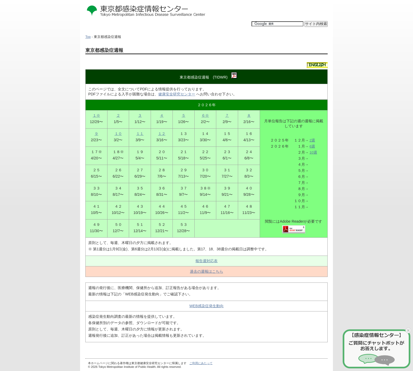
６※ (205, 115)
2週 (312, 140)
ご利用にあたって (201, 363)
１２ (161, 133)
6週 (312, 146)
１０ (118, 133)
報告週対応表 (206, 261)
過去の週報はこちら (206, 271)
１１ (140, 133)
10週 (313, 152)
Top (88, 37)
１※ (96, 115)
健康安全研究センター (176, 94)
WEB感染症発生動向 (206, 306)
